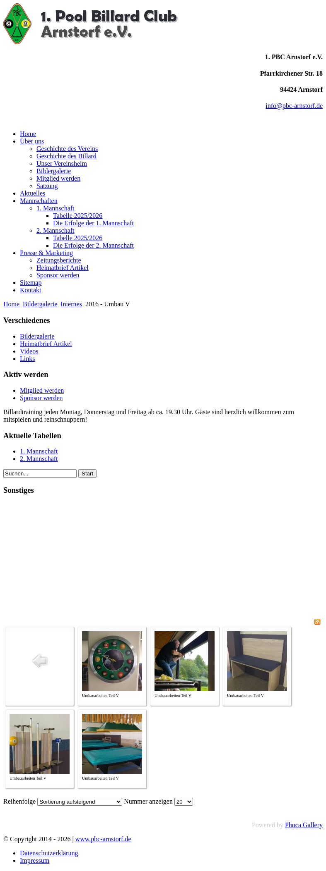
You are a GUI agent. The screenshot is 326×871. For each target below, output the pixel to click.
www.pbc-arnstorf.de (103, 838)
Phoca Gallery (304, 824)
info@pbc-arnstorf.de (294, 105)
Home (11, 304)
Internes (71, 304)
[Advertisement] (163, 560)
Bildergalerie (40, 304)
